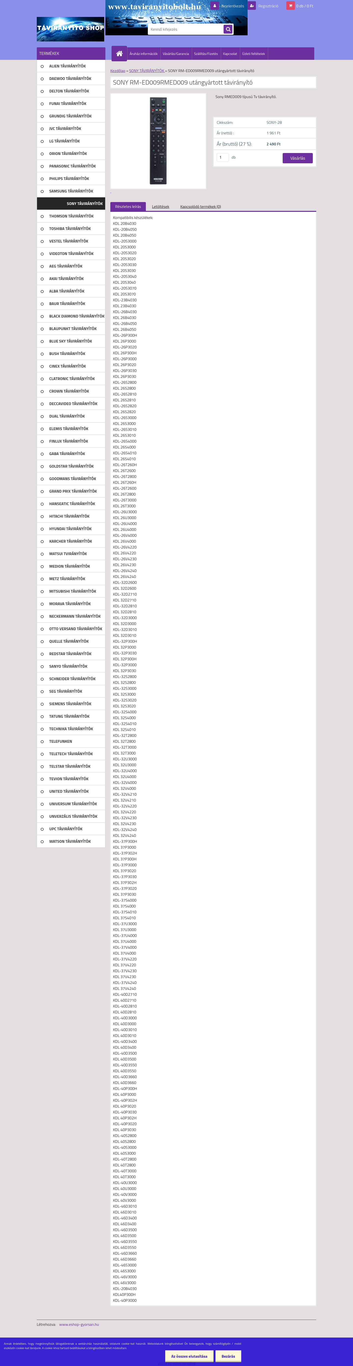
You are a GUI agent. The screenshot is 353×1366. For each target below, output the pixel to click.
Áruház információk (144, 53)
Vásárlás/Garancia (176, 53)
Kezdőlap (117, 71)
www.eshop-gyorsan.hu (79, 1324)
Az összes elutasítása (189, 1356)
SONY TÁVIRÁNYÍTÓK (147, 71)
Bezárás (228, 1356)
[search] (228, 29)
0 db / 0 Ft (304, 6)
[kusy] (223, 157)
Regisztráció (267, 6)
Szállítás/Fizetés (206, 53)
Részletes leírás (128, 206)
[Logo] (70, 29)
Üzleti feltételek (253, 53)
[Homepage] (121, 53)
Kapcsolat (230, 53)
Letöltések (160, 206)
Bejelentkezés (232, 6)
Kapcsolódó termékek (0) (200, 206)
